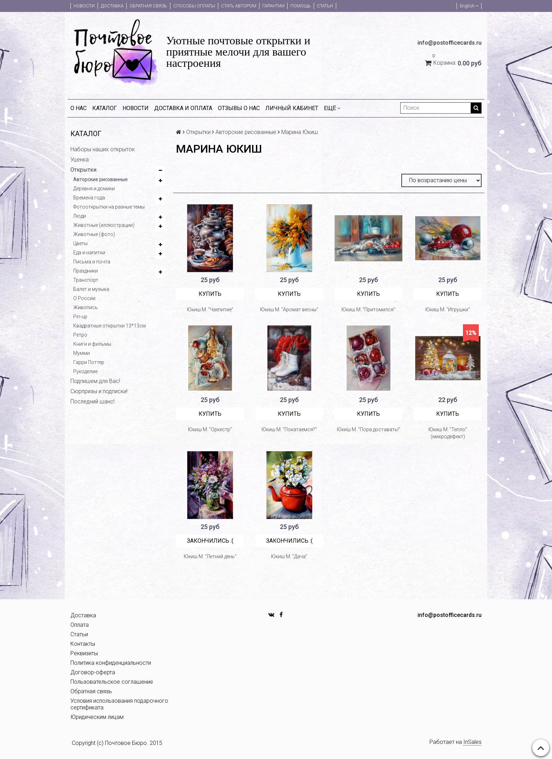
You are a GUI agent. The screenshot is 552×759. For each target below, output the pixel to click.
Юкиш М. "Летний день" (210, 556)
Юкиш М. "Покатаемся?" (289, 429)
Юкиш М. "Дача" (289, 556)
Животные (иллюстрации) (103, 225)
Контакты (82, 643)
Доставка (112, 5)
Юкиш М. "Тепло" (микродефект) (447, 433)
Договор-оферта (92, 672)
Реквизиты (84, 653)
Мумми (81, 353)
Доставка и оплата (183, 108)
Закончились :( (210, 540)
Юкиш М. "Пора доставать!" (368, 429)
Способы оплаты (194, 5)
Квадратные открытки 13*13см (109, 326)
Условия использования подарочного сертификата (119, 704)
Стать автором (238, 5)
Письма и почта (91, 261)
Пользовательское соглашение (111, 681)
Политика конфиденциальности (110, 662)
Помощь (300, 5)
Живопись (85, 307)
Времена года (89, 197)
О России (84, 298)
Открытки (83, 169)
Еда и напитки (89, 252)
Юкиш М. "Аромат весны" (289, 309)
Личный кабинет (291, 108)
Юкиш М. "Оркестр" (210, 429)
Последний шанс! (92, 401)
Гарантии (273, 5)
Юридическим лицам (97, 717)
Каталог (104, 108)
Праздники (85, 271)
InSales (472, 742)
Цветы (80, 243)
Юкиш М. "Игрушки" (447, 309)
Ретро (80, 335)
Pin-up (80, 316)
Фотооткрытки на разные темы (109, 207)
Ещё (332, 108)
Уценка (79, 159)
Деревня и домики (94, 188)
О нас (78, 108)
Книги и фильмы (92, 344)
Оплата (79, 624)
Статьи (325, 5)
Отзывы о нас (239, 108)
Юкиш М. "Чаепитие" (210, 309)
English (469, 5)
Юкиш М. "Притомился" (368, 309)
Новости (84, 5)
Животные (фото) (94, 234)
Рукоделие (85, 371)
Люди (79, 216)
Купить (210, 294)
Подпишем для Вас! (95, 381)
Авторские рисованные (100, 179)
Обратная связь (148, 5)
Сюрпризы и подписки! (98, 391)
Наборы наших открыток (102, 149)
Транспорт (85, 280)
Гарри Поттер (88, 362)
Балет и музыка (91, 289)
